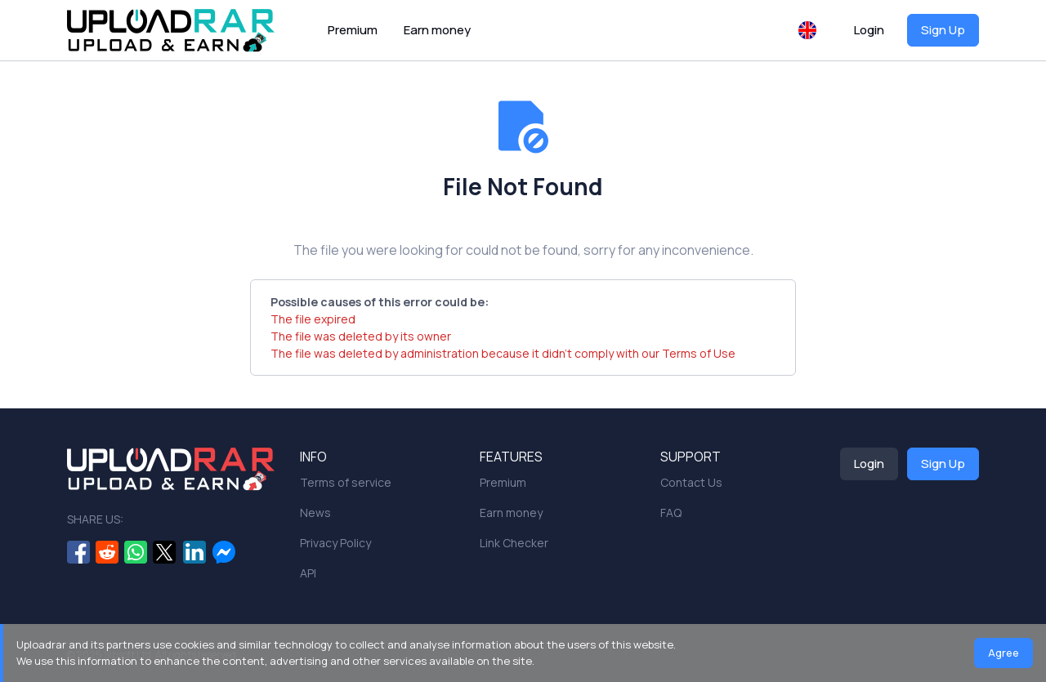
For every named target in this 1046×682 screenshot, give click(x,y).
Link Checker (514, 543)
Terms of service (345, 482)
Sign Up (943, 29)
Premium (353, 29)
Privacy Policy (335, 543)
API (308, 573)
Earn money (437, 29)
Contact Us (691, 482)
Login (869, 29)
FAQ (671, 512)
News (315, 512)
